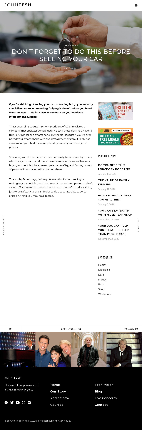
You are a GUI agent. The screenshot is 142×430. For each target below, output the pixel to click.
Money (102, 279)
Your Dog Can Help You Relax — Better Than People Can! (113, 229)
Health (102, 265)
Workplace (105, 294)
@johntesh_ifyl (71, 329)
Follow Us (131, 329)
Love (101, 274)
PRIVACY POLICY (63, 421)
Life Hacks (71, 45)
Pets (101, 284)
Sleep (101, 289)
